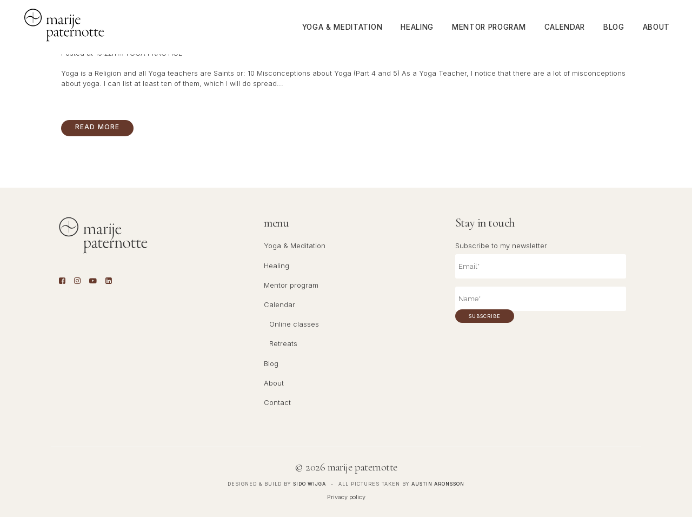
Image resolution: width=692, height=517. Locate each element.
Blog (271, 364)
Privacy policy (346, 497)
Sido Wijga (309, 484)
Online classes (294, 324)
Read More (97, 127)
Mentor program (291, 285)
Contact (277, 403)
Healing (276, 266)
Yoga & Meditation (294, 246)
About (274, 383)
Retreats (283, 344)
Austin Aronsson (437, 484)
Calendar (279, 305)
